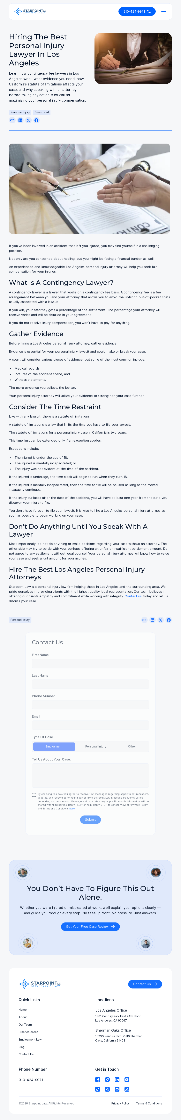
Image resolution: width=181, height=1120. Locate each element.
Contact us (133, 598)
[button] (163, 11)
